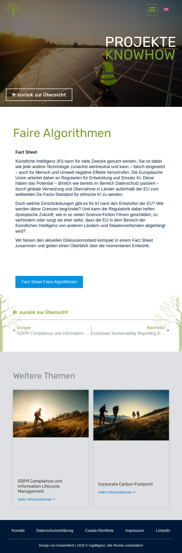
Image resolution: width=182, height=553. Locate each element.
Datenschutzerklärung (54, 531)
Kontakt (18, 531)
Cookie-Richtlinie (99, 531)
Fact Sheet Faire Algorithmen (49, 281)
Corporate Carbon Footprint (125, 484)
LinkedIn (163, 531)
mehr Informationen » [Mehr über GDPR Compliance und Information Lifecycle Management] (36, 499)
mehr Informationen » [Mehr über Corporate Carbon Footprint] (116, 492)
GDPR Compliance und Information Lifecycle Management (40, 486)
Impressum (134, 531)
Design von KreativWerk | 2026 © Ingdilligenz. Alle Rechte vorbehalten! (91, 545)
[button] (157, 9)
